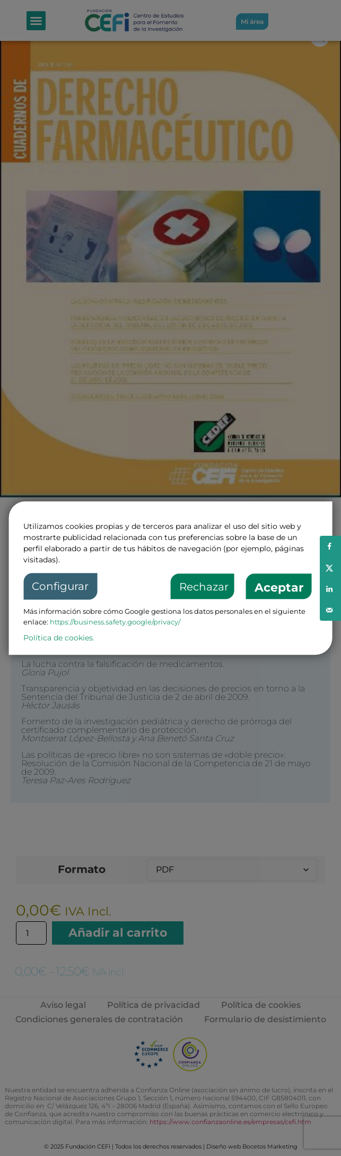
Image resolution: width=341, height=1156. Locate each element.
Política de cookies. (58, 638)
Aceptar (279, 588)
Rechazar (204, 587)
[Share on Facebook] (330, 546)
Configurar (60, 586)
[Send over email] (330, 610)
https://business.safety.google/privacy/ (115, 622)
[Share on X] (330, 567)
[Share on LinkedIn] (330, 589)
